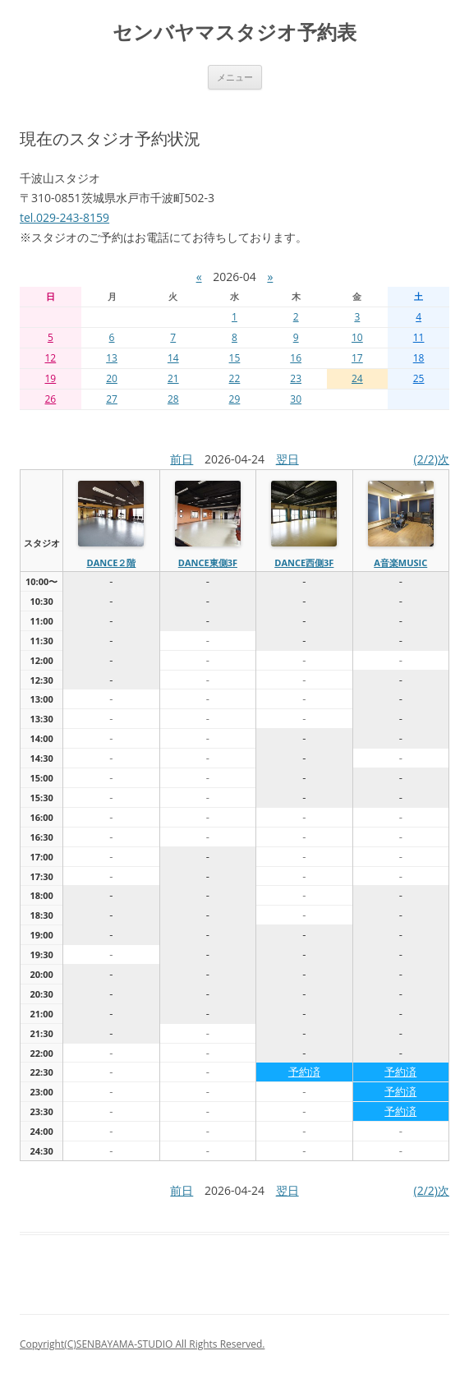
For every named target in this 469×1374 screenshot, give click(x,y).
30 (295, 399)
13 (111, 358)
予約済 (304, 1071)
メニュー (235, 77)
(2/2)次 (431, 459)
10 (357, 337)
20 (111, 378)
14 (173, 358)
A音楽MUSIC (400, 562)
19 (50, 378)
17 (357, 358)
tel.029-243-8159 (64, 217)
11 (419, 337)
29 (235, 399)
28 (173, 399)
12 (50, 358)
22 (235, 378)
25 (419, 378)
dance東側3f (207, 562)
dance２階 (111, 562)
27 (111, 399)
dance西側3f (303, 562)
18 (419, 358)
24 (357, 378)
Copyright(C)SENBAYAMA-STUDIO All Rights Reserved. (142, 1344)
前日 (181, 459)
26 (50, 399)
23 (295, 378)
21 (173, 378)
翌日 (287, 459)
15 (235, 358)
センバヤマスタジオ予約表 (234, 32)
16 (295, 358)
